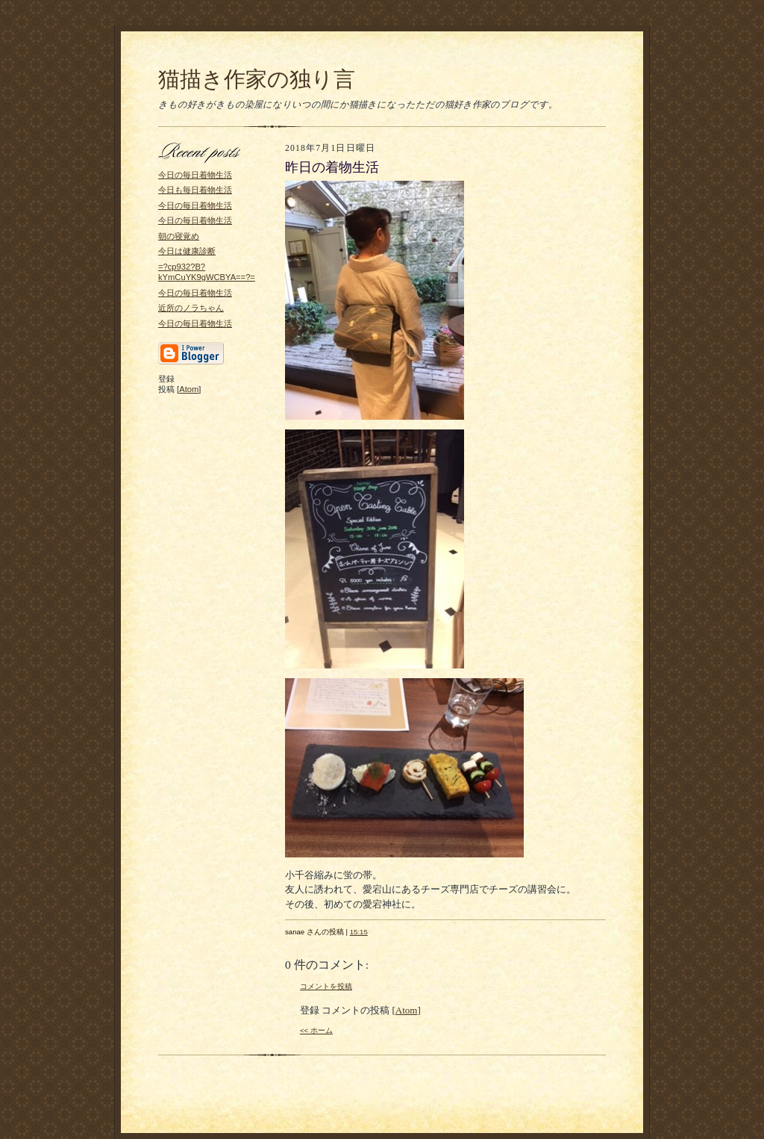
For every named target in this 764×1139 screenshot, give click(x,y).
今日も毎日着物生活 (195, 189)
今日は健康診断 (187, 250)
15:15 (359, 932)
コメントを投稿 (326, 986)
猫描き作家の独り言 (256, 79)
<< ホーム (316, 1030)
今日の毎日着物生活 (195, 174)
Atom (188, 389)
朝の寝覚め (178, 236)
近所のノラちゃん (191, 307)
